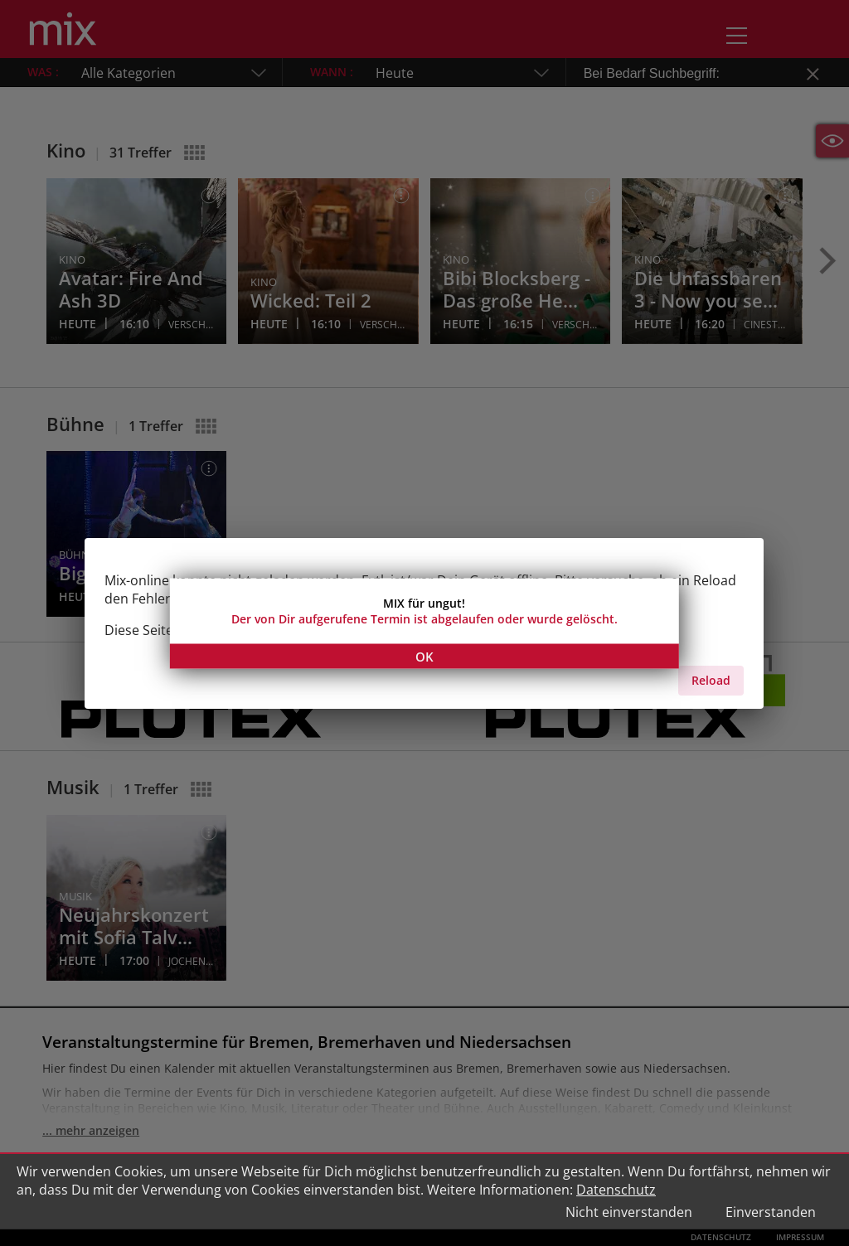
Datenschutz (616, 1190)
